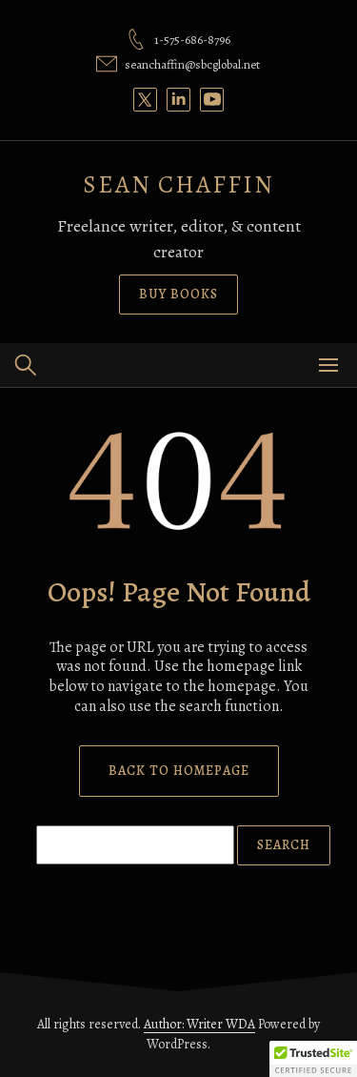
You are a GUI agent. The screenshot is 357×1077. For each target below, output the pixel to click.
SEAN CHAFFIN (178, 184)
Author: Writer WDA (199, 1024)
